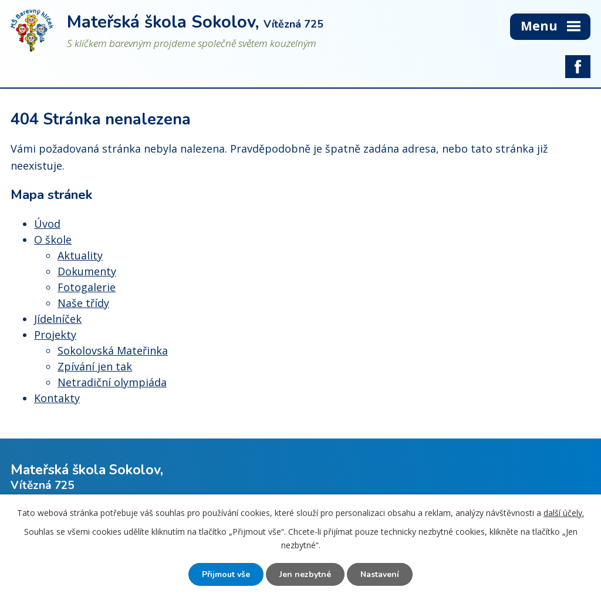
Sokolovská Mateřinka (113, 350)
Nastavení (379, 574)
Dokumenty (87, 271)
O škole (53, 239)
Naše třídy (83, 303)
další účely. (563, 512)
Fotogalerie (87, 287)
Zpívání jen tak (95, 366)
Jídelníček (58, 319)
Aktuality (80, 255)
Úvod (47, 224)
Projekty (55, 335)
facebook (577, 67)
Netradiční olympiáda (112, 382)
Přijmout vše (226, 574)
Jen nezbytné (305, 574)
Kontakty (57, 398)
